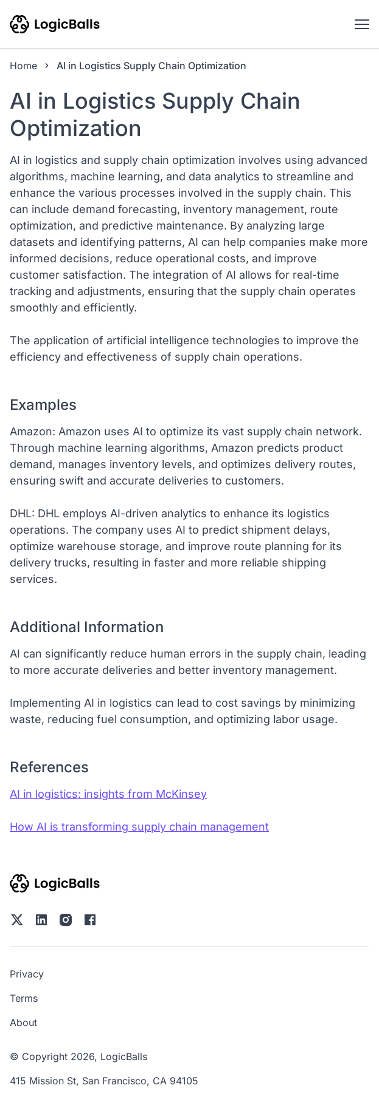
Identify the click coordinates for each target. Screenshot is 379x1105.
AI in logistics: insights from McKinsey (108, 793)
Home (23, 65)
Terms (24, 998)
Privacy (27, 974)
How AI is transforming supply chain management (139, 826)
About (23, 1022)
